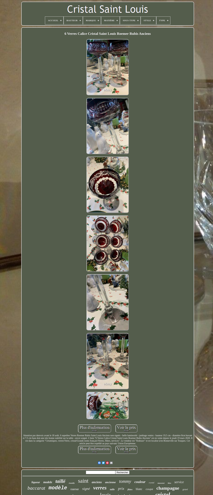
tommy (125, 481)
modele (47, 482)
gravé (185, 489)
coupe (149, 489)
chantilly (72, 483)
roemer (74, 489)
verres (100, 488)
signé (86, 489)
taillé (60, 481)
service (179, 482)
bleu (169, 483)
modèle (58, 488)
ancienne (110, 482)
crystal (151, 483)
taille (112, 489)
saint (83, 481)
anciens (97, 482)
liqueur (35, 482)
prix (121, 489)
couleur (140, 482)
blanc (139, 489)
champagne (167, 488)
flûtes (129, 489)
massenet (161, 483)
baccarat (36, 488)
